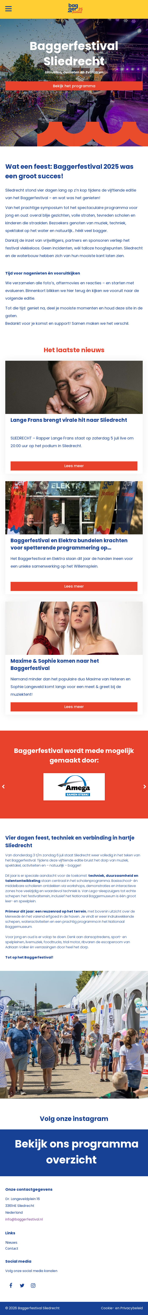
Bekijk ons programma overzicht (77, 1152)
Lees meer (74, 466)
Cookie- (107, 1308)
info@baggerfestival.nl (24, 1219)
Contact (11, 1248)
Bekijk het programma (74, 86)
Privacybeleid (131, 1308)
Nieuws (11, 1242)
